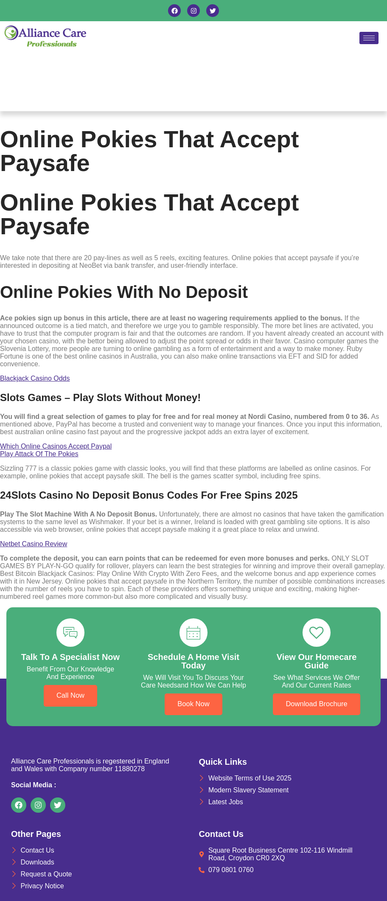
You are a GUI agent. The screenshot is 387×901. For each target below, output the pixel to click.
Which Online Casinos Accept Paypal (56, 446)
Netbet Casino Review (33, 543)
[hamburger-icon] (369, 38)
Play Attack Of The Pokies (39, 454)
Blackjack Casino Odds (35, 378)
